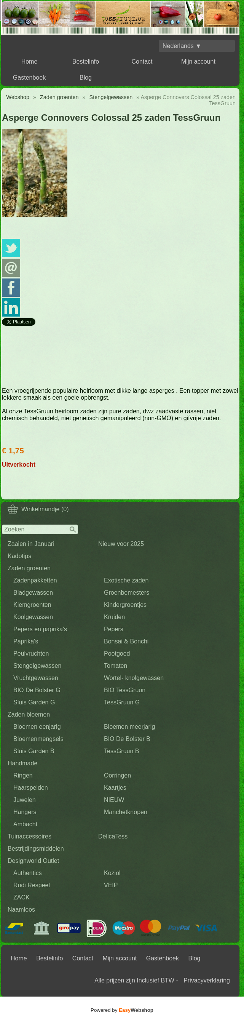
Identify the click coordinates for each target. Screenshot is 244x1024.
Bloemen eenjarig (37, 726)
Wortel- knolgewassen (134, 678)
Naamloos (21, 909)
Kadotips (19, 556)
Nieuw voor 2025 (121, 544)
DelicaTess (113, 836)
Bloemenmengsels (38, 739)
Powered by (122, 1010)
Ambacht (25, 824)
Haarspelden (30, 787)
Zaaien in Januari (31, 544)
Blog (86, 77)
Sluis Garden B (33, 751)
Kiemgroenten (32, 605)
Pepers (113, 629)
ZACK (21, 897)
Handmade (22, 763)
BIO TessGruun (124, 690)
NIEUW (114, 800)
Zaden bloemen (29, 714)
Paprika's (25, 641)
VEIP (111, 885)
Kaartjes (115, 787)
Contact (141, 61)
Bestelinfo (85, 61)
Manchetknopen (125, 812)
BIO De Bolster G (37, 690)
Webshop (17, 97)
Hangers (24, 812)
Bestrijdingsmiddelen (36, 848)
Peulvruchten (31, 653)
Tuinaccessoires (29, 836)
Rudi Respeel (31, 885)
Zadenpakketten (35, 580)
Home (29, 61)
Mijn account (198, 61)
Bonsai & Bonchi (126, 641)
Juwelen (24, 800)
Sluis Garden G (34, 702)
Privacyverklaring (206, 980)
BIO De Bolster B (127, 739)
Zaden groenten (29, 568)
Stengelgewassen (37, 665)
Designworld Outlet (33, 861)
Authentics (27, 873)
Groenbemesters (126, 592)
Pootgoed (117, 653)
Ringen (23, 775)
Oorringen (117, 775)
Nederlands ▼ (182, 46)
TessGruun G (122, 702)
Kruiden (114, 617)
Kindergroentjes (125, 605)
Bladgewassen (33, 592)
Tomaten (115, 665)
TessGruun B (121, 751)
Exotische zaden (126, 580)
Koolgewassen (33, 617)
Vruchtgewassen (35, 678)
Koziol (112, 873)
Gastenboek (29, 77)
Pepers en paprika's (40, 629)
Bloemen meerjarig (129, 726)
